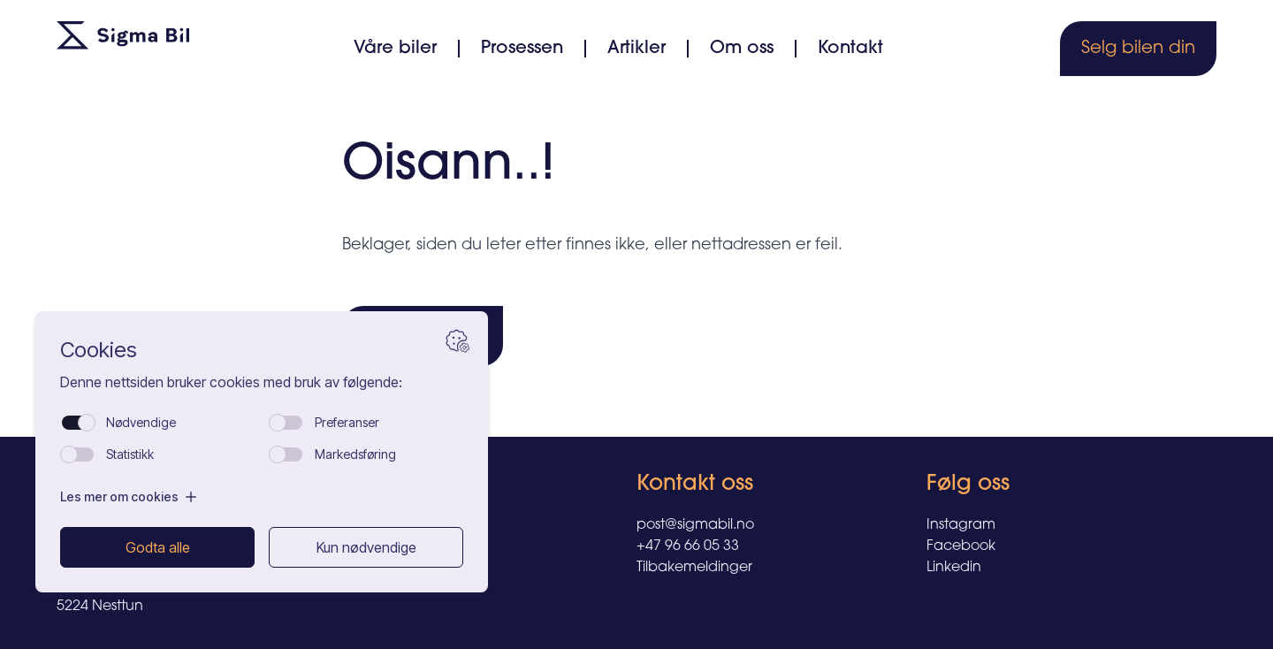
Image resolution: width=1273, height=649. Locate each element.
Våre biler (395, 48)
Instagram (960, 525)
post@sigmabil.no (695, 525)
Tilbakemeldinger (694, 568)
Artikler (636, 48)
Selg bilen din (1138, 48)
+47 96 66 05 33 (687, 546)
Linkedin (953, 568)
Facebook (960, 546)
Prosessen (522, 48)
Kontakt (850, 48)
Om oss (742, 48)
